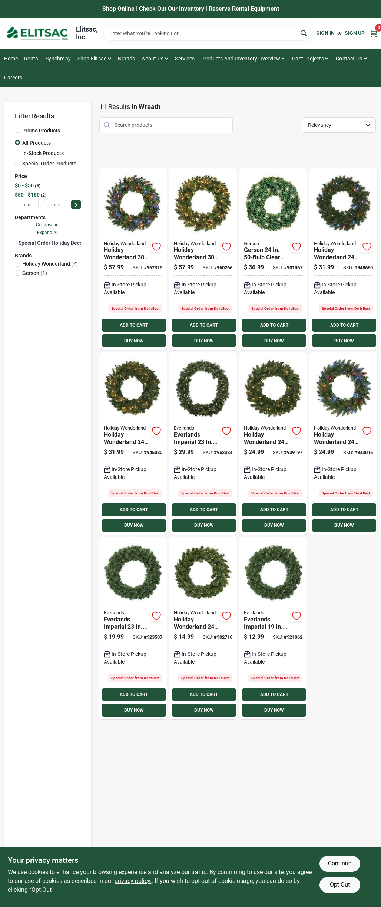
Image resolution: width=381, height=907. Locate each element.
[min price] (27, 204)
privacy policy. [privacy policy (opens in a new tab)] (133, 880)
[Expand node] (16, 242)
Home (11, 59)
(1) (34, 273)
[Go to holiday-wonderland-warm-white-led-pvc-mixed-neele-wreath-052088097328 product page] (203, 259)
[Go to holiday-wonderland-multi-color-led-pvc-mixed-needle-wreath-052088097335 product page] (343, 259)
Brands (126, 59)
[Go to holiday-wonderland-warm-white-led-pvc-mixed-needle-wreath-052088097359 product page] (133, 443)
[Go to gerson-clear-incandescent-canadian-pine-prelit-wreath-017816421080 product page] (273, 259)
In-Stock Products (43, 153)
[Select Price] (76, 204)
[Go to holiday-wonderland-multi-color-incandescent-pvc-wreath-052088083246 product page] (343, 443)
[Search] (304, 33)
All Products (36, 143)
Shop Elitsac (91, 59)
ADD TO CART (134, 325)
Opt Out (340, 884)
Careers (13, 77)
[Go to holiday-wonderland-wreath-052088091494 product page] (203, 628)
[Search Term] (207, 33)
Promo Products (41, 130)
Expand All (48, 232)
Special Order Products (49, 163)
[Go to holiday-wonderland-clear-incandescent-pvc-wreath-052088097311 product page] (273, 443)
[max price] (55, 204)
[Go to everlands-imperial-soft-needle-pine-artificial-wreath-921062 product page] (273, 628)
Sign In (325, 33)
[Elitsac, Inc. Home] (37, 33)
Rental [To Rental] (31, 59)
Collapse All (48, 224)
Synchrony (58, 59)
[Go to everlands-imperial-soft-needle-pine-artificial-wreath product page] (133, 628)
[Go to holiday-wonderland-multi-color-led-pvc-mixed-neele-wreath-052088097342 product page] (133, 259)
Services (185, 59)
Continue (339, 863)
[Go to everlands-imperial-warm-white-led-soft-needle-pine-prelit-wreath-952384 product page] (203, 443)
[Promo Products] (17, 130)
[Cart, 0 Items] (373, 33)
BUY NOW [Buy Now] (134, 341)
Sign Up (355, 33)
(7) (50, 264)
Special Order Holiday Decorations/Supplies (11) (76, 243)
